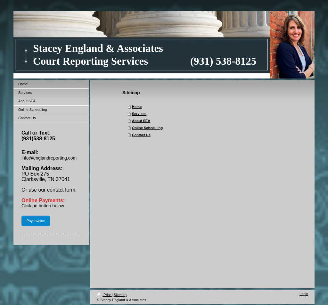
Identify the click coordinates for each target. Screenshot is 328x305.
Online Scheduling (147, 128)
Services (139, 114)
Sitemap (120, 295)
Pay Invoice (36, 221)
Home (137, 107)
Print (104, 295)
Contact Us (141, 135)
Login (303, 294)
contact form (61, 190)
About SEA (141, 121)
